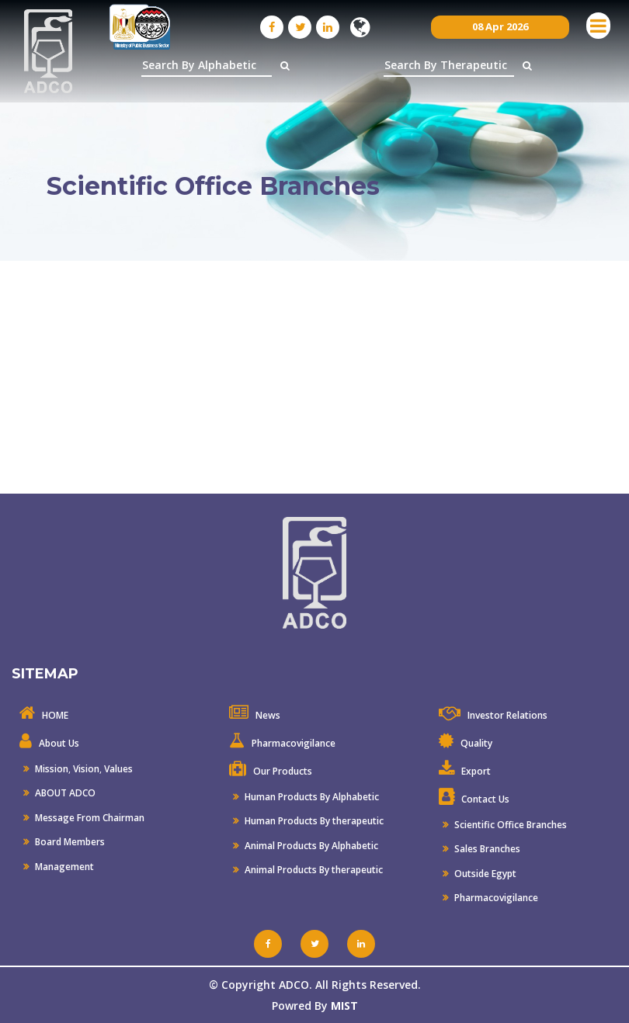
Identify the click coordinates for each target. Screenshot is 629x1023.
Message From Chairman (88, 817)
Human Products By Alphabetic (310, 796)
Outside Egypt (484, 873)
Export (476, 771)
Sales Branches (486, 848)
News (267, 715)
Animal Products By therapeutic (312, 869)
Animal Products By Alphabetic (310, 845)
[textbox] (206, 65)
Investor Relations (507, 715)
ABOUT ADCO (64, 792)
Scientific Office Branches (509, 824)
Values (118, 768)
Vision (86, 768)
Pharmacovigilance (293, 743)
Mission (50, 768)
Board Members (69, 841)
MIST (344, 1005)
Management (63, 866)
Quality (476, 743)
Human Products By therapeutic (313, 820)
